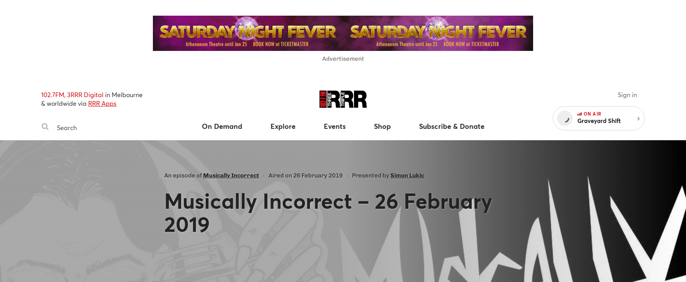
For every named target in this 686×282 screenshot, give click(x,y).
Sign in (627, 94)
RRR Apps (102, 103)
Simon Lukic (407, 175)
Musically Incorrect (231, 175)
